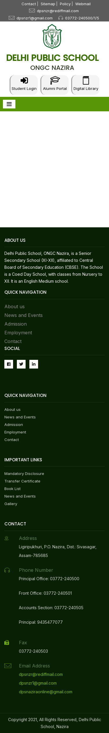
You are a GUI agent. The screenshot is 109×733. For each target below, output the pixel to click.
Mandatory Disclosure (24, 473)
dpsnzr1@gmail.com (35, 18)
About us (14, 306)
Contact (29, 3)
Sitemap (48, 3)
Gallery (10, 503)
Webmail (83, 3)
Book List (12, 488)
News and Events (23, 315)
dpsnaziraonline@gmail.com (45, 691)
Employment (18, 332)
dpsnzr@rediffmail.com (58, 10)
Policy (65, 3)
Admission (15, 324)
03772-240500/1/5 (82, 18)
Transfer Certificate (22, 481)
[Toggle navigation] (9, 104)
